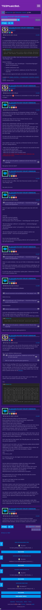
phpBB (33, 604)
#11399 (38, 343)
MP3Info (20, 370)
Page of (31, 526)
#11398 (38, 286)
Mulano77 (12, 30)
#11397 (38, 254)
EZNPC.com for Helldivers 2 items (22, 542)
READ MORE (21, 552)
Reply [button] (4, 23)
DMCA (25, 602)
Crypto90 (12, 105)
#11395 (38, 178)
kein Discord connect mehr (22, 583)
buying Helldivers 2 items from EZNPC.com (22, 556)
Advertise (12, 602)
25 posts (38, 20)
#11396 (38, 200)
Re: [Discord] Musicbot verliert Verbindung (22, 86)
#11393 (38, 93)
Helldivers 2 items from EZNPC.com (21, 569)
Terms (29, 602)
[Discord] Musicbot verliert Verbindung (15, 17)
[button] (39, 529)
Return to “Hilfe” (5, 533)
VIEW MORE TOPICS (21, 596)
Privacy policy (19, 602)
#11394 (38, 110)
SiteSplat (23, 604)
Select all (9, 49)
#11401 (38, 516)
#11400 (38, 416)
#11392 (38, 35)
